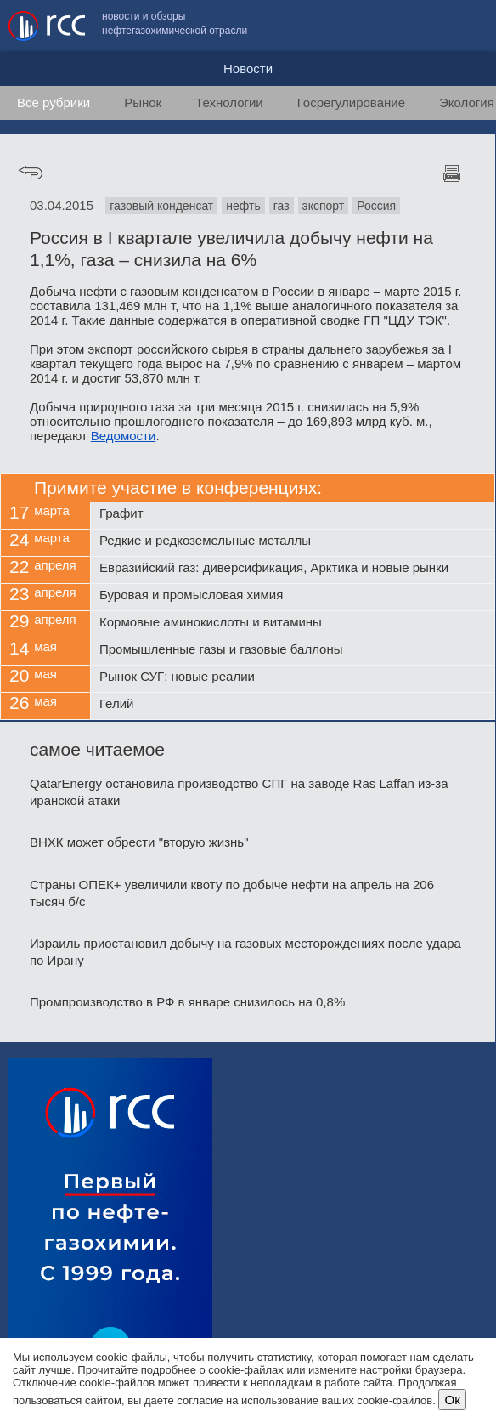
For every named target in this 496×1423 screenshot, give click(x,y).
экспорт (323, 206)
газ (281, 206)
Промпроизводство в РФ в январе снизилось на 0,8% (187, 1002)
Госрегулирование (351, 102)
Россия (376, 206)
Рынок (142, 102)
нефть (243, 206)
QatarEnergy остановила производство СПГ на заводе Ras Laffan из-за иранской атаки (239, 792)
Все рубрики (53, 102)
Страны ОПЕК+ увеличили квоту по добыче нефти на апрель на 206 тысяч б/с (232, 893)
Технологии (229, 102)
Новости (248, 68)
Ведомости (123, 435)
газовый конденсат (161, 206)
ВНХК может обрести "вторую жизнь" (139, 842)
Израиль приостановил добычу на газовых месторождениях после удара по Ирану (245, 951)
